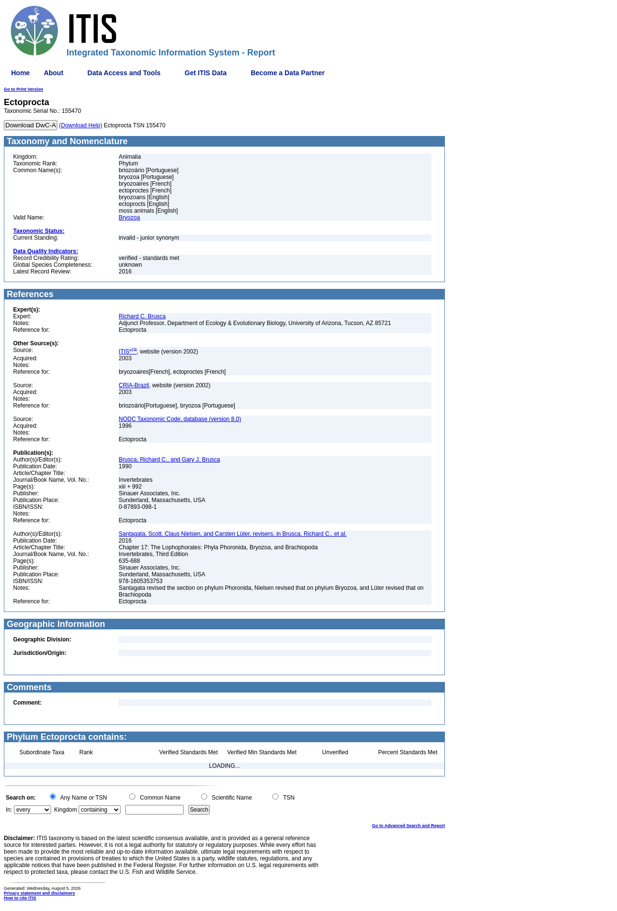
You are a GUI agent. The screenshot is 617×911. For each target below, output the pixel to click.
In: (9, 809)
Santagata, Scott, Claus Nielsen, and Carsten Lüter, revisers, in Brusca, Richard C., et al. (233, 533)
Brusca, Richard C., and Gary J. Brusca (169, 459)
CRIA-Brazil (134, 385)
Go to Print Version (23, 89)
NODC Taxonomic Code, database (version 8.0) (180, 419)
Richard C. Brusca (142, 316)
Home (20, 73)
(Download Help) (80, 125)
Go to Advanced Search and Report (408, 825)
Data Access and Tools (124, 73)
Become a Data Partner (287, 73)
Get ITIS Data (206, 73)
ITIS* (127, 351)
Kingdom (65, 809)
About (53, 73)
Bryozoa (129, 217)
